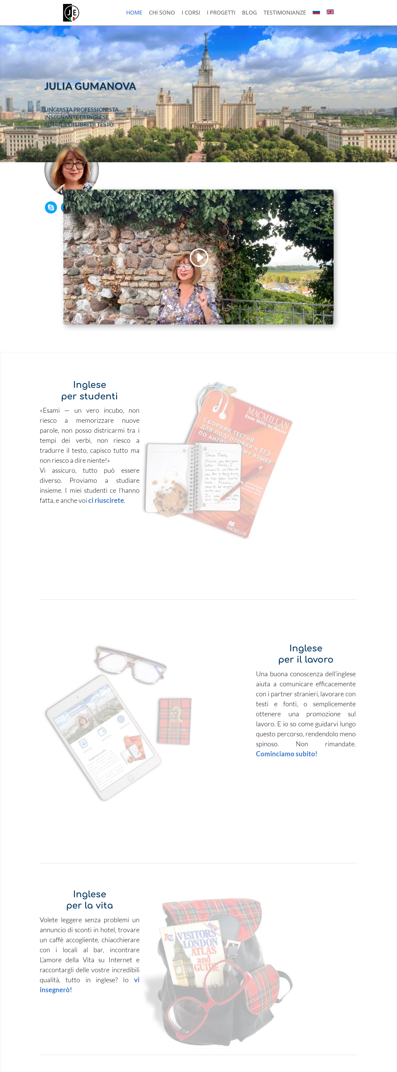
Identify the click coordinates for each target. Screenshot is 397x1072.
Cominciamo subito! (287, 754)
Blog (249, 12)
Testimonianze (285, 12)
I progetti (221, 12)
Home (134, 12)
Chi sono (162, 12)
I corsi (191, 12)
